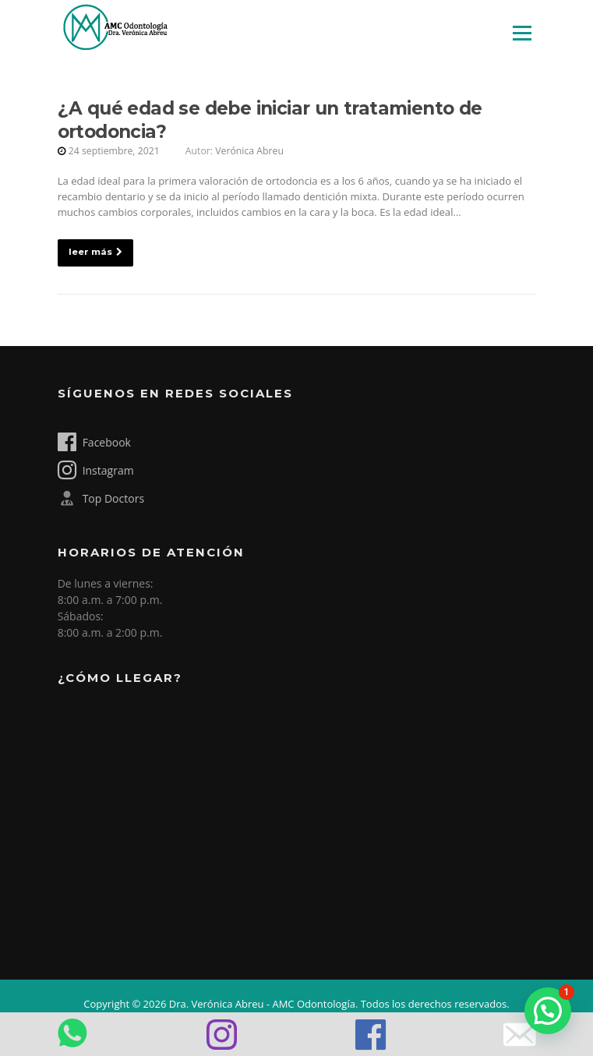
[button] (547, 1010)
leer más (95, 251)
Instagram (96, 470)
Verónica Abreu (249, 150)
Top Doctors (101, 498)
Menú (521, 33)
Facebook (94, 442)
